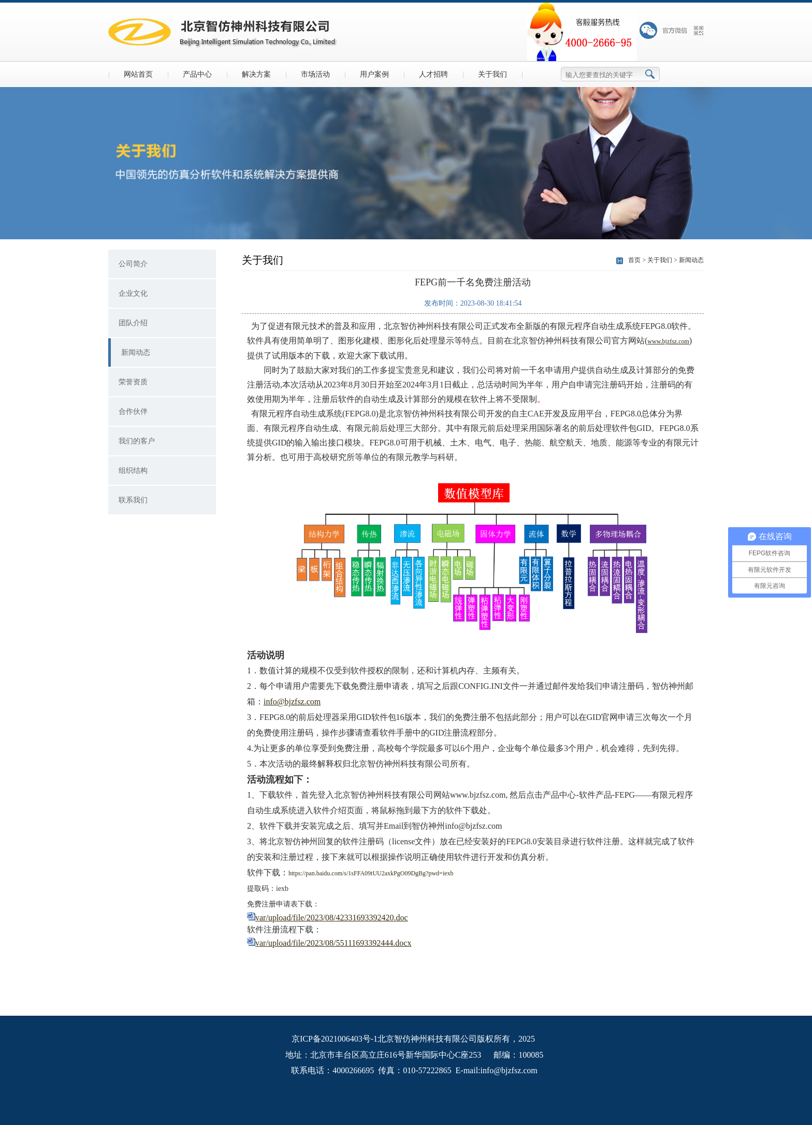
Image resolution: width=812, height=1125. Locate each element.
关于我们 (492, 74)
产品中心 (197, 74)
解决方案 (256, 74)
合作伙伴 (133, 411)
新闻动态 (135, 352)
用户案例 (374, 74)
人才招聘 (433, 74)
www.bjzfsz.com (668, 341)
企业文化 (133, 293)
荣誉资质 (133, 382)
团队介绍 (133, 323)
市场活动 (315, 74)
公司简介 (133, 264)
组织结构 (133, 470)
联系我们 (133, 500)
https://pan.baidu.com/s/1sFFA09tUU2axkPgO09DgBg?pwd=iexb (371, 873)
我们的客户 (137, 441)
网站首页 (138, 74)
